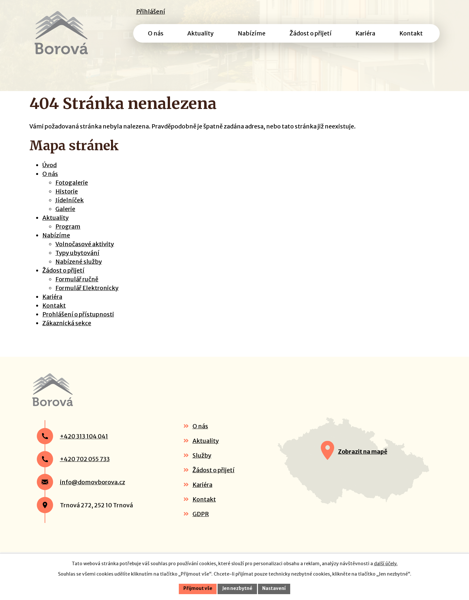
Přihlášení (150, 11)
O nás (50, 182)
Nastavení (275, 589)
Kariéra (52, 305)
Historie (66, 200)
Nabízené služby (78, 270)
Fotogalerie (71, 191)
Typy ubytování (77, 261)
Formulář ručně (76, 288)
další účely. (386, 563)
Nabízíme (56, 244)
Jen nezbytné (237, 589)
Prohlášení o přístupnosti (78, 323)
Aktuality (55, 226)
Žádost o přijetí (63, 279)
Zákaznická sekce (66, 332)
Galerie (65, 217)
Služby (201, 470)
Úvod (49, 174)
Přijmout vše (197, 589)
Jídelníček (69, 209)
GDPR (200, 529)
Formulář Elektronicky (87, 296)
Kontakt (54, 314)
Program (67, 235)
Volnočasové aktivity (84, 253)
